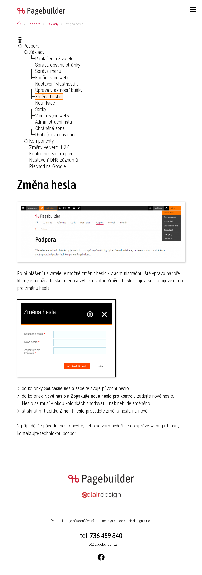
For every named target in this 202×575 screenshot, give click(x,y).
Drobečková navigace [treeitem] (56, 135)
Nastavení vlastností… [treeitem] (56, 84)
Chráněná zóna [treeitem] (50, 128)
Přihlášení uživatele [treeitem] (54, 58)
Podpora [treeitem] (31, 46)
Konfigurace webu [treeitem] (52, 77)
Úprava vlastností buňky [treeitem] (59, 90)
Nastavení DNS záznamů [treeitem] (53, 160)
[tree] (101, 103)
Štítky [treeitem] (40, 109)
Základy (52, 24)
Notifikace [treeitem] (45, 103)
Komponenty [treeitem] (41, 141)
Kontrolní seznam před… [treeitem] (52, 154)
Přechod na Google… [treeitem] (48, 166)
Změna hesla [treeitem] (47, 96)
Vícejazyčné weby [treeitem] (52, 116)
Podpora (34, 24)
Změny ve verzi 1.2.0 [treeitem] (49, 147)
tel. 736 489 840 (101, 535)
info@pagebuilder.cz (101, 544)
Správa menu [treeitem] (48, 71)
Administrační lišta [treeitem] (53, 122)
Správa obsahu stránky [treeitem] (57, 65)
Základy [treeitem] (37, 52)
